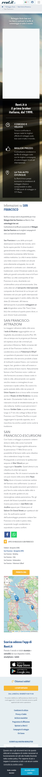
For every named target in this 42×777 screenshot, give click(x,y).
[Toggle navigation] (39, 2)
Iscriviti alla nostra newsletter (21, 742)
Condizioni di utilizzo (21, 710)
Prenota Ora (21, 572)
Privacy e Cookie (21, 714)
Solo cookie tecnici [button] (11, 771)
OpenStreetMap (25, 631)
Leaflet (15, 631)
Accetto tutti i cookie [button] (30, 771)
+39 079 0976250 (21, 688)
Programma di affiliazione (21, 722)
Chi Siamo (21, 733)
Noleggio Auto (10, 7)
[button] (27, 2)
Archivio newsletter (21, 718)
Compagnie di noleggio (21, 730)
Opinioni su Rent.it (21, 726)
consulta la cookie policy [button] (13, 764)
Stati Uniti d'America (24, 7)
